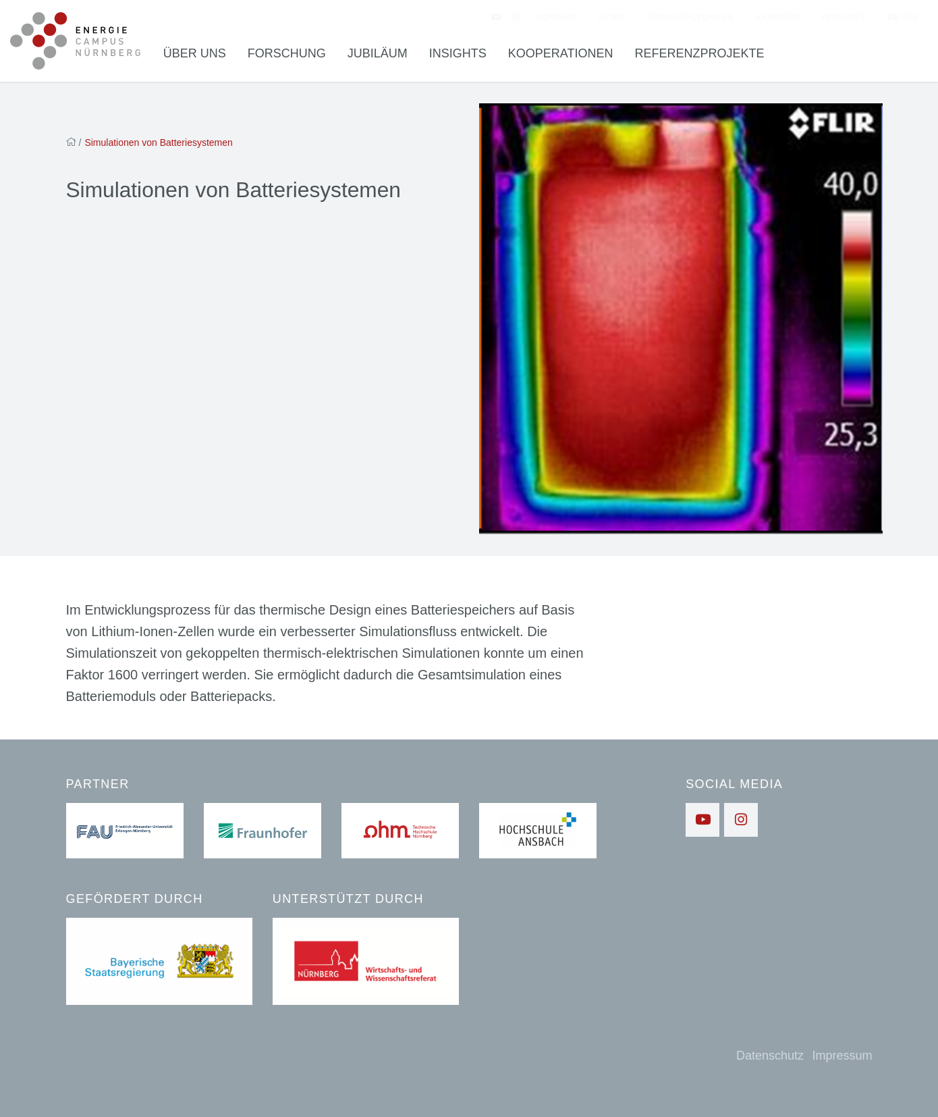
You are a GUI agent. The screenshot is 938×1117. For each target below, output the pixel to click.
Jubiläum (378, 53)
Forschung (287, 53)
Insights (458, 53)
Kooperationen (560, 53)
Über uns (194, 53)
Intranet (844, 17)
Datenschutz (770, 1055)
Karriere (777, 17)
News (611, 17)
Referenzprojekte (700, 53)
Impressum (842, 1055)
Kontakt (556, 17)
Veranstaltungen (690, 17)
